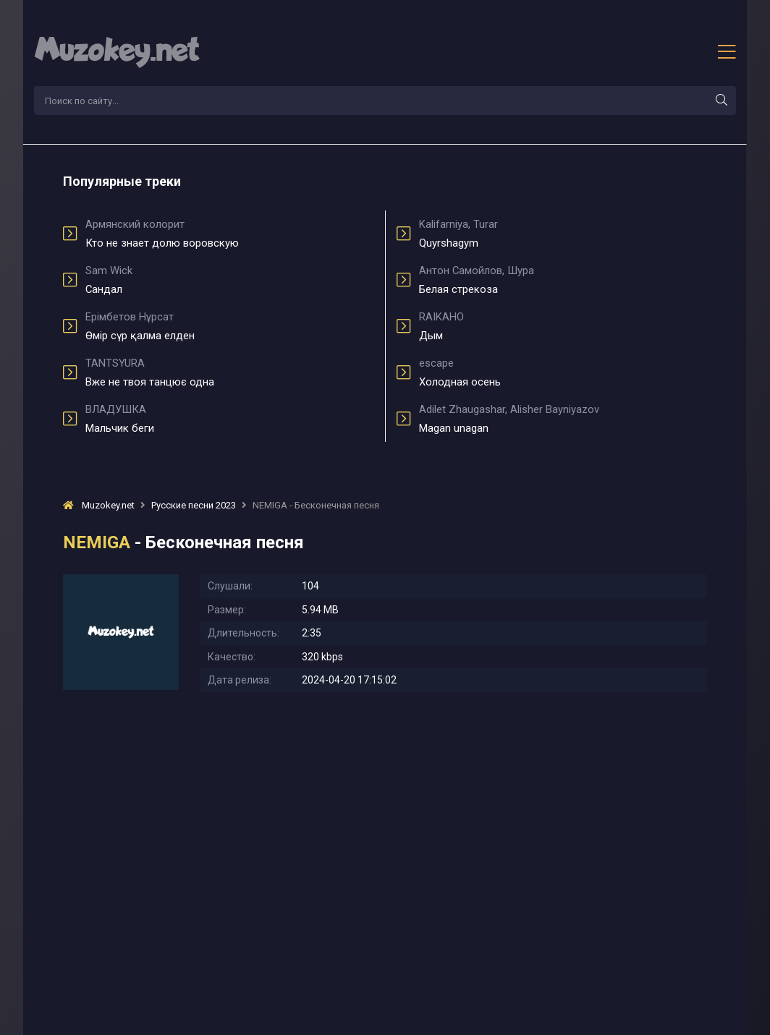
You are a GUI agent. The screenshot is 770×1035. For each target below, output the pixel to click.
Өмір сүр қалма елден (229, 326)
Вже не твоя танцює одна (229, 372)
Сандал (229, 280)
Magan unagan (563, 419)
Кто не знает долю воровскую (229, 234)
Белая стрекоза (563, 280)
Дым (563, 326)
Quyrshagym (563, 234)
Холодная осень (563, 372)
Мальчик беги (229, 419)
